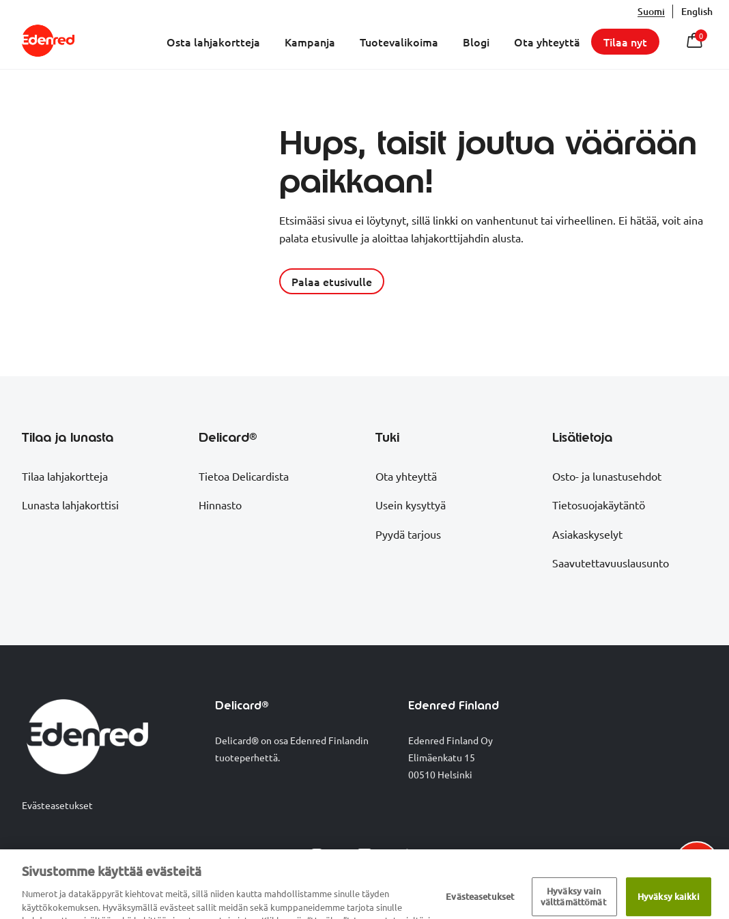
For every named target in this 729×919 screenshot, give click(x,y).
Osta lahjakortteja (213, 41)
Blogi (476, 41)
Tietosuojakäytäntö (598, 504)
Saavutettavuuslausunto (610, 562)
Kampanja (310, 41)
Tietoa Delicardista (244, 476)
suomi (651, 11)
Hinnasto (220, 504)
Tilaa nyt (625, 41)
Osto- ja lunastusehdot (606, 476)
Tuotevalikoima (399, 41)
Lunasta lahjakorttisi (70, 504)
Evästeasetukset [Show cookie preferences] (57, 805)
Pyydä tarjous (408, 534)
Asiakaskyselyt (587, 534)
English (697, 11)
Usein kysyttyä (410, 504)
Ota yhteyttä (547, 41)
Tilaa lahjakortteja (65, 476)
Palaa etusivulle (331, 281)
